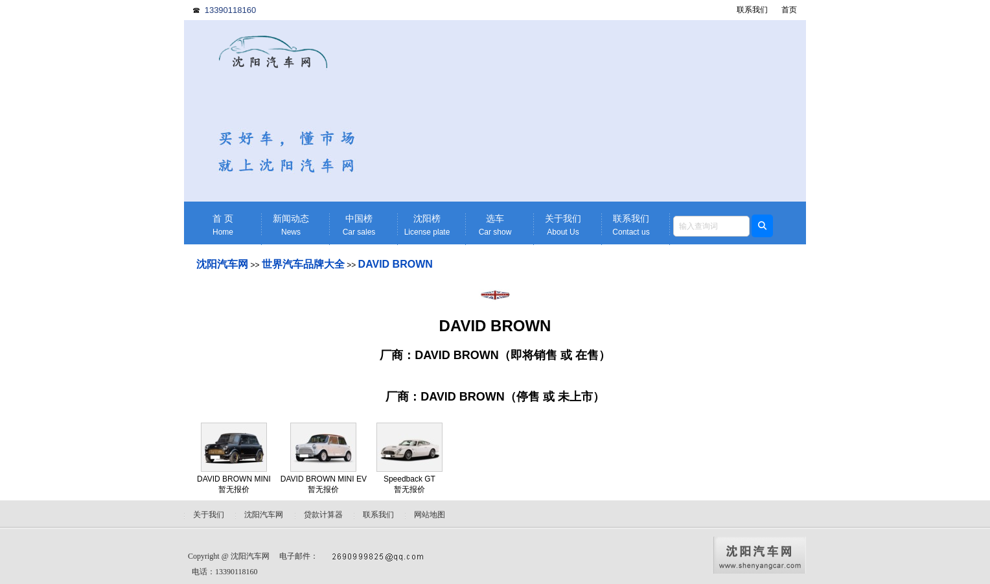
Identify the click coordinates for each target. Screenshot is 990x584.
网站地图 (429, 514)
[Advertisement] (595, 111)
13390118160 (231, 10)
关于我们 (563, 225)
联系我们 (752, 9)
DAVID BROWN (395, 264)
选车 (495, 225)
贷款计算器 (323, 514)
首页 (789, 9)
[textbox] (711, 226)
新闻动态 (291, 225)
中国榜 (359, 225)
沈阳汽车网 (222, 264)
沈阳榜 (427, 225)
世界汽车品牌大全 (303, 264)
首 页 (223, 225)
